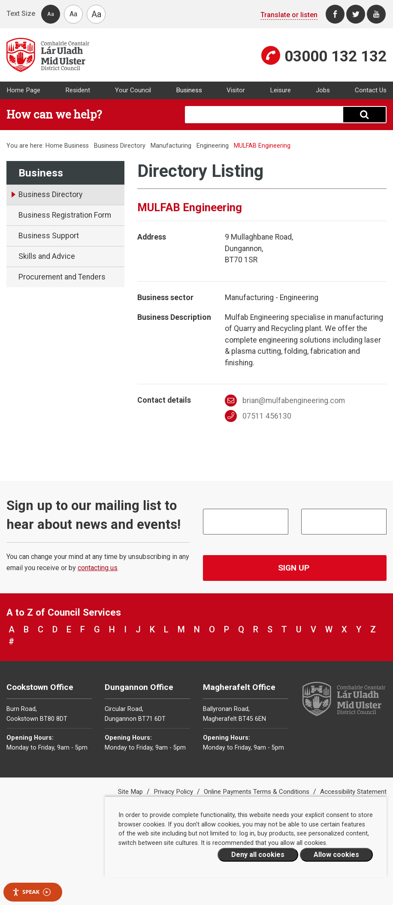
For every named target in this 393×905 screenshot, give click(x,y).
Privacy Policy (174, 792)
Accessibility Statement (353, 792)
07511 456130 (258, 416)
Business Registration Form (64, 215)
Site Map (131, 792)
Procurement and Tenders (62, 277)
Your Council (133, 90)
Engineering (212, 145)
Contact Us (371, 90)
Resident (77, 90)
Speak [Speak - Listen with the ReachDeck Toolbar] (31, 892)
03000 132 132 (335, 56)
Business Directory (119, 145)
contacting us (98, 568)
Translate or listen (288, 15)
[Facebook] (335, 14)
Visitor (236, 90)
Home (54, 145)
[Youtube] (376, 14)
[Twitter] (355, 14)
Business (189, 90)
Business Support (48, 235)
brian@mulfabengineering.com (285, 401)
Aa (50, 14)
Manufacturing (171, 145)
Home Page (23, 90)
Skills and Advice (46, 256)
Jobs (323, 90)
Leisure (280, 90)
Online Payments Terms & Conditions (257, 792)
